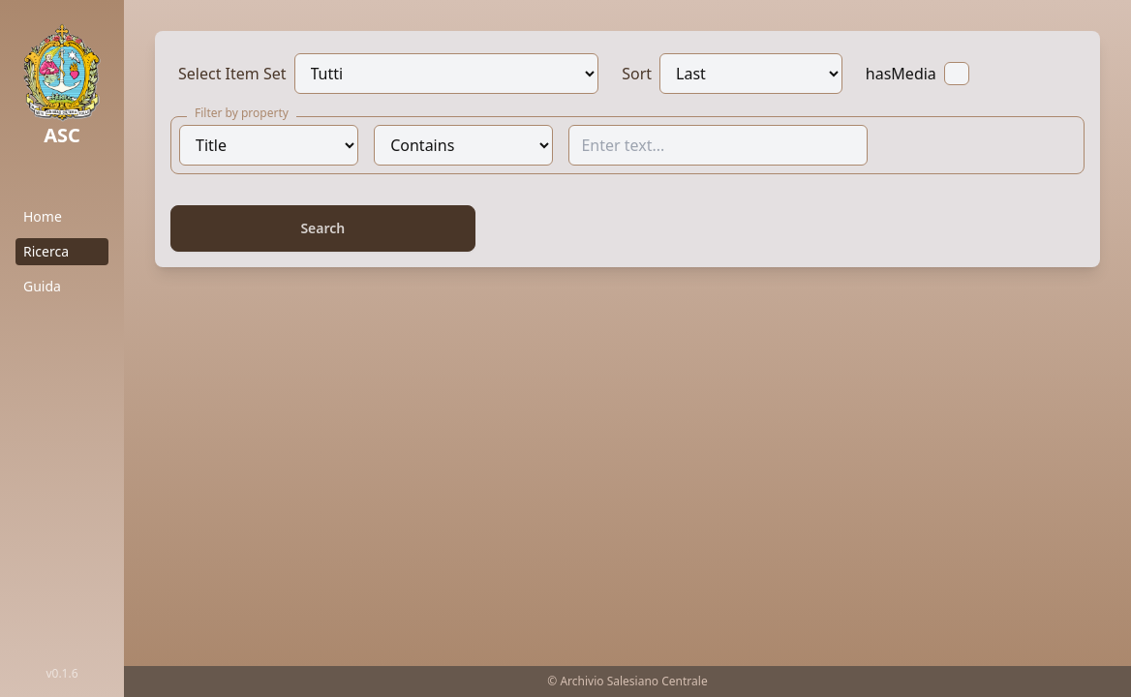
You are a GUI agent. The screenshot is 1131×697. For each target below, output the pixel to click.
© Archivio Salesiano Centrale (627, 681)
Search (322, 228)
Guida (42, 286)
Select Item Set (232, 73)
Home (42, 216)
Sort (637, 73)
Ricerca (46, 251)
